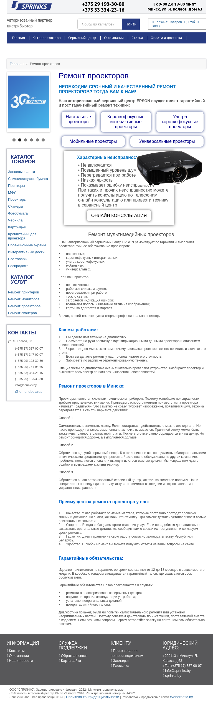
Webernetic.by (181, 697)
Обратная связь (73, 656)
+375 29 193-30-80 (103, 4)
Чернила (15, 220)
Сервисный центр (82, 38)
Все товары (17, 259)
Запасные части (21, 172)
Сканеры (15, 206)
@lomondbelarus (28, 391)
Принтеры (16, 186)
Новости (47, 49)
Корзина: (177, 24)
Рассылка (120, 666)
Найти (130, 24)
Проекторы (17, 199)
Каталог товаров (46, 38)
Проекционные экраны (27, 245)
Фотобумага (18, 213)
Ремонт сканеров (22, 313)
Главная (18, 38)
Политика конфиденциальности (92, 697)
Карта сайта (70, 661)
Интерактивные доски (26, 252)
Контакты (70, 49)
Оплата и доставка (166, 38)
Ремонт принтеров (23, 292)
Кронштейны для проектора (22, 236)
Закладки (120, 661)
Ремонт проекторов (24, 306)
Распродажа (22, 49)
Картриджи (17, 227)
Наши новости (20, 661)
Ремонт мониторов (23, 299)
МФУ (12, 192)
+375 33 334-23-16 (103, 9)
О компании (114, 38)
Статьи (137, 38)
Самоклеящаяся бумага (28, 179)
